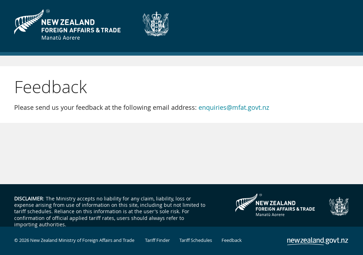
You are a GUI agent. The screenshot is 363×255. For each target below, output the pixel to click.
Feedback (232, 240)
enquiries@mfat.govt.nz (234, 107)
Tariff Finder (157, 240)
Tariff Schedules (195, 240)
